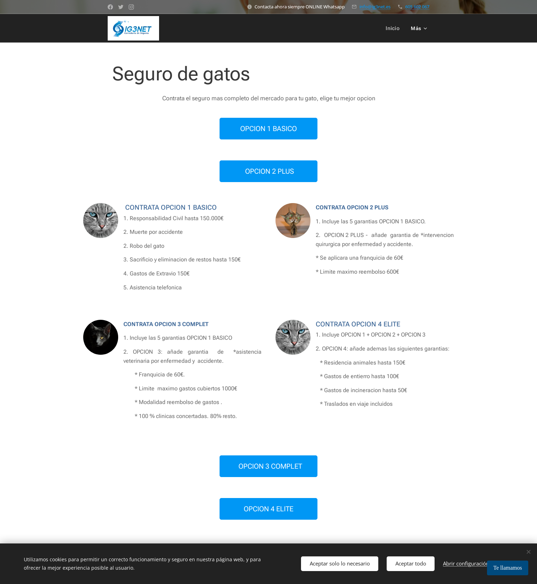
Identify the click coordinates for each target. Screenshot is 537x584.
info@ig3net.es (375, 6)
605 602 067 (417, 6)
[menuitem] (394, 28)
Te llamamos (507, 568)
